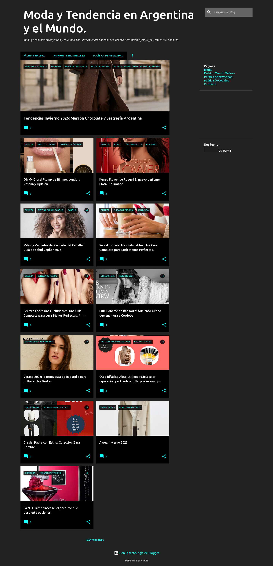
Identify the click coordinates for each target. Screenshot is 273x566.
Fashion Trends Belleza (69, 55)
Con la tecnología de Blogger (136, 553)
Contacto (210, 84)
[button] (164, 127)
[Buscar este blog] (233, 12)
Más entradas (95, 540)
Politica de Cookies (216, 80)
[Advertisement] (216, 65)
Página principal (34, 55)
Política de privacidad (108, 55)
